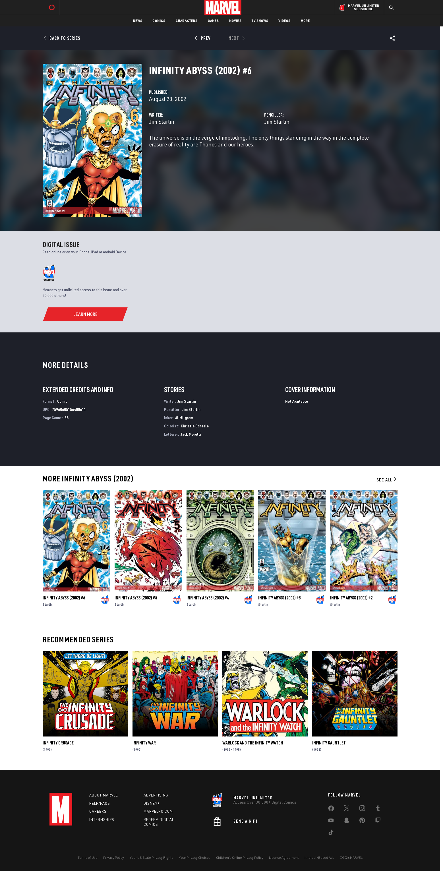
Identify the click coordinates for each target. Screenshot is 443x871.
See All (387, 480)
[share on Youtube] (331, 821)
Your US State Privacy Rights (151, 857)
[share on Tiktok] (331, 833)
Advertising (156, 795)
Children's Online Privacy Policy (239, 857)
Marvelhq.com (158, 811)
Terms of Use (88, 857)
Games (213, 20)
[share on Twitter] (346, 809)
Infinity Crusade (58, 743)
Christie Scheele (195, 425)
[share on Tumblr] (378, 809)
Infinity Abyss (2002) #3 (279, 598)
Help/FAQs (99, 803)
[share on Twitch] (378, 821)
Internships (101, 819)
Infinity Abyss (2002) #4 (208, 598)
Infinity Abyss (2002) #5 (136, 598)
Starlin (48, 604)
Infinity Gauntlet (329, 743)
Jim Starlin (161, 121)
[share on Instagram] (362, 809)
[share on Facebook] (331, 809)
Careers (98, 811)
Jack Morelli (191, 434)
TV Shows (260, 20)
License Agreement (284, 857)
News (137, 20)
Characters (187, 20)
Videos (284, 20)
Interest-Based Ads (319, 857)
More (305, 20)
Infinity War (144, 743)
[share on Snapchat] (346, 821)
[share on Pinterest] (362, 821)
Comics (158, 20)
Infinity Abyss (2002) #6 (64, 598)
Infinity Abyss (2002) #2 (351, 598)
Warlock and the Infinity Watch (252, 743)
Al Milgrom (184, 417)
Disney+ (152, 803)
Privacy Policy (113, 857)
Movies (235, 20)
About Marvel (103, 795)
